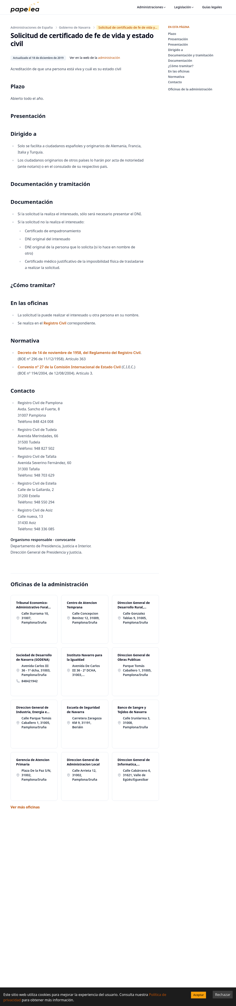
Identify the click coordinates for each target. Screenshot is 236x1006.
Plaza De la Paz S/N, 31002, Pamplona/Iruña (36, 775)
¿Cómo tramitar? (180, 66)
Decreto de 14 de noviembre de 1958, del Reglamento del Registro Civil (79, 352)
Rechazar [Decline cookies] (222, 994)
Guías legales (212, 7)
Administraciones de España (32, 27)
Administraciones (151, 7)
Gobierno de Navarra (74, 27)
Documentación (180, 60)
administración (109, 57)
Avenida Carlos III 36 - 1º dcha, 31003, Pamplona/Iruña (35, 670)
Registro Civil (55, 323)
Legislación (184, 7)
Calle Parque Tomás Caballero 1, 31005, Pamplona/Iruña (36, 722)
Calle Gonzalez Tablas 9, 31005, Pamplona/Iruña (135, 617)
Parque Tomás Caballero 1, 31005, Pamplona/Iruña (137, 670)
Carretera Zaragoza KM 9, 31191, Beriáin (86, 722)
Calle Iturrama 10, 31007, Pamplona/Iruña (35, 617)
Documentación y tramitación (190, 55)
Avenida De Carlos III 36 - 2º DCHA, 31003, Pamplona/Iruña (86, 670)
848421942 (29, 681)
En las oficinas (178, 71)
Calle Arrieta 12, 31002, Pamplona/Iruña (84, 775)
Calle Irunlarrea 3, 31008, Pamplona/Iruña (136, 722)
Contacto (175, 82)
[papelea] (27, 7)
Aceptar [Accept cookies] (198, 995)
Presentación (178, 39)
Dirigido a (175, 50)
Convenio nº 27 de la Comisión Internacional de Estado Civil (69, 366)
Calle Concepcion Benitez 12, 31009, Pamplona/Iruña (85, 617)
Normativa (176, 77)
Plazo (172, 34)
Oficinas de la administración (190, 89)
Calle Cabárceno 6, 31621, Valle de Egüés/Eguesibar (137, 775)
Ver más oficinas (25, 807)
